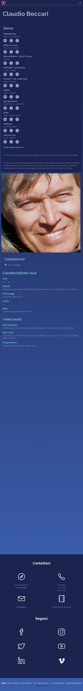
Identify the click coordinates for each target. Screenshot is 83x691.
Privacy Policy (41, 686)
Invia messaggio (13, 265)
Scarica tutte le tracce (13, 147)
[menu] (80, 3)
